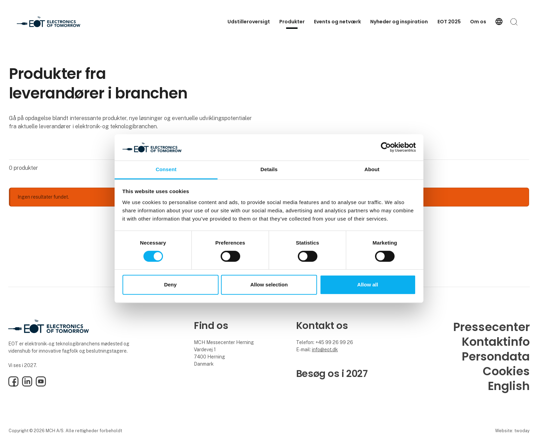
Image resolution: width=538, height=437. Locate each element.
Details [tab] (269, 169)
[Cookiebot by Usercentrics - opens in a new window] (386, 147)
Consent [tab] (166, 169)
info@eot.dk (325, 349)
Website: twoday (512, 430)
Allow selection (269, 284)
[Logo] (48, 21)
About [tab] (371, 169)
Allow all (367, 284)
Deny (170, 284)
